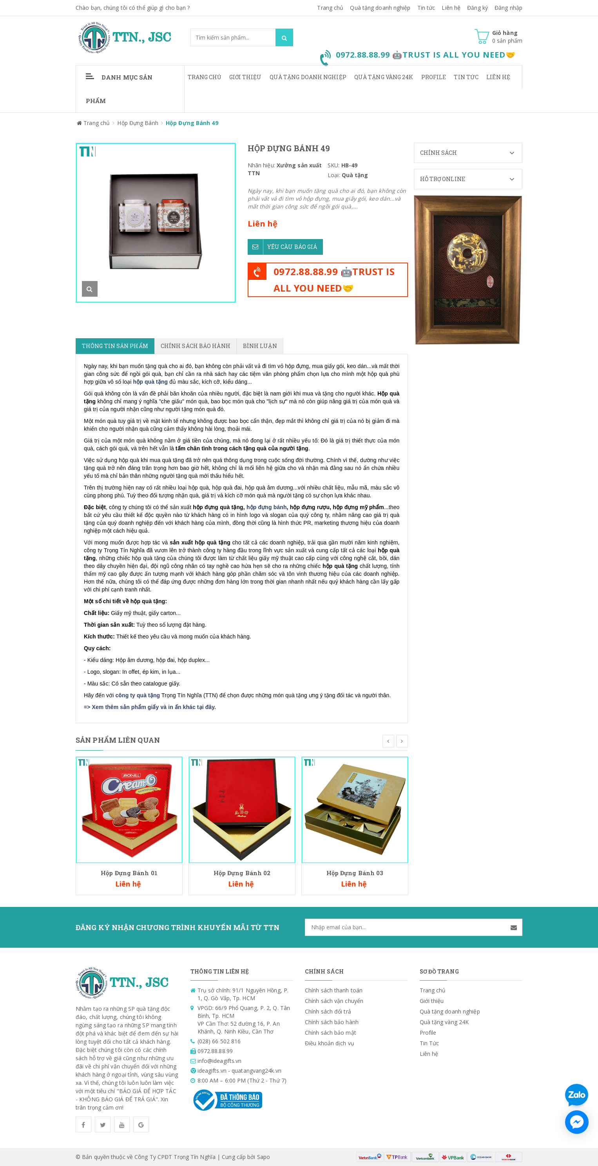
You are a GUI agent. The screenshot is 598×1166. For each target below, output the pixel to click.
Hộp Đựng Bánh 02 (242, 873)
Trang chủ (330, 7)
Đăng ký (477, 7)
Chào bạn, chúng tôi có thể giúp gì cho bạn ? (133, 7)
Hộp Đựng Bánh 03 (355, 873)
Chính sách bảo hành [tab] (195, 346)
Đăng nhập (508, 7)
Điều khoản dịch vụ (329, 1043)
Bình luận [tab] (260, 346)
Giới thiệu (245, 77)
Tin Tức (466, 77)
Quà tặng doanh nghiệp (380, 7)
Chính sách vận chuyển (334, 1001)
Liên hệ (498, 77)
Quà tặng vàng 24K (383, 77)
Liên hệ (451, 7)
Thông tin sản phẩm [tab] (115, 346)
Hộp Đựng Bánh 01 (129, 873)
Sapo (263, 1157)
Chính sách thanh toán (333, 990)
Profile (433, 77)
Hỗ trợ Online (471, 179)
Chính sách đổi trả (328, 1011)
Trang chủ (204, 77)
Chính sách (471, 153)
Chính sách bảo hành (332, 1022)
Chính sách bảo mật (330, 1032)
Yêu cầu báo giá (282, 245)
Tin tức (426, 7)
